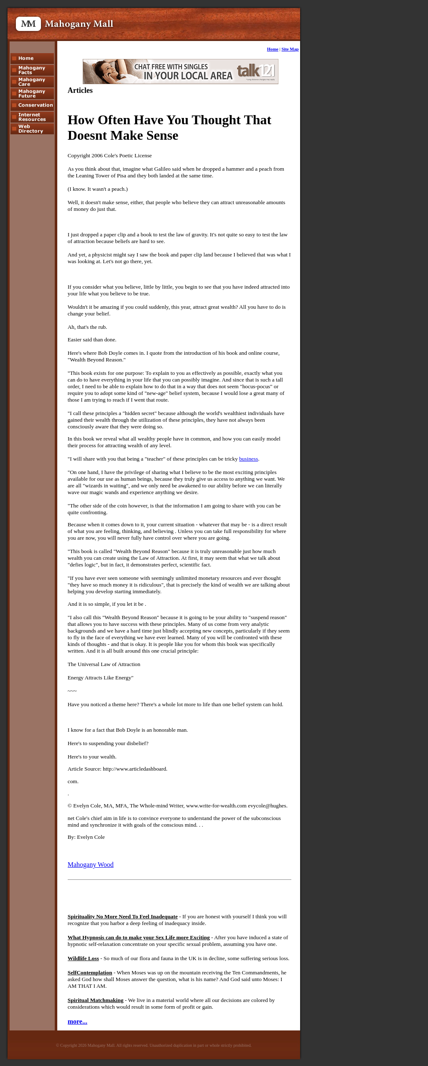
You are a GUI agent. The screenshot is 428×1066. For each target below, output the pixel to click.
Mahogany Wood (91, 864)
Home (272, 49)
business (248, 459)
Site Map (290, 49)
